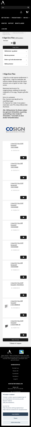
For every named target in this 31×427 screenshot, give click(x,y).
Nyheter (4, 23)
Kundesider (16, 373)
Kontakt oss (15, 368)
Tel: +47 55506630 (15, 391)
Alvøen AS (15, 371)
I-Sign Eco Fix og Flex (18, 33)
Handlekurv (15, 376)
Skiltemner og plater (10, 51)
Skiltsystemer (6, 33)
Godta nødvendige (15, 422)
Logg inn (4, 29)
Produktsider (16, 17)
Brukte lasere (19, 23)
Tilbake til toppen (15, 343)
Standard (5, 40)
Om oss (25, 17)
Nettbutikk (5, 17)
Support (11, 23)
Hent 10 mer (15, 340)
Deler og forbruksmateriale (13, 59)
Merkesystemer (9, 55)
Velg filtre (15, 47)
